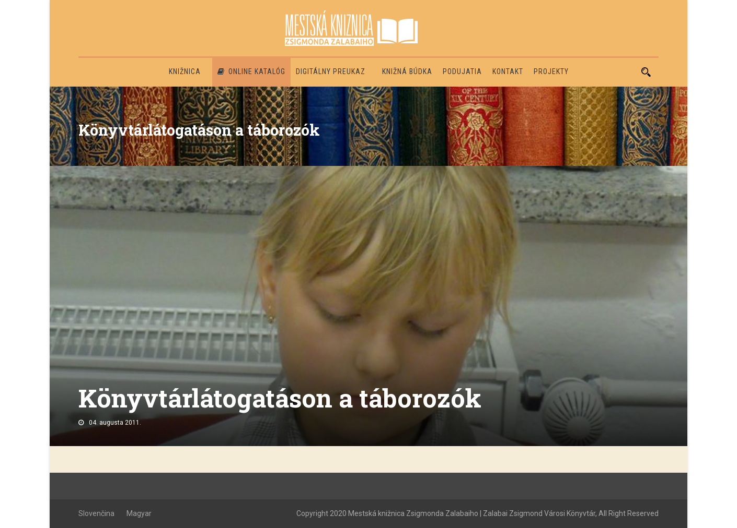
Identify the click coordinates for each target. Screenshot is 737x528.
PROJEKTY (551, 71)
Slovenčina (96, 513)
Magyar (139, 513)
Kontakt (507, 71)
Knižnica (185, 71)
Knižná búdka (407, 71)
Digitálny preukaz (330, 71)
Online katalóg (251, 71)
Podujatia (462, 71)
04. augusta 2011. (115, 422)
